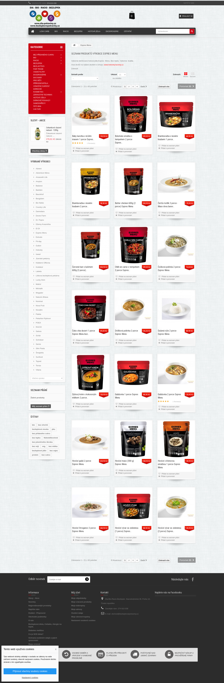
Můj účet (75, 592)
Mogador (39, 293)
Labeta (38, 271)
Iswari (38, 254)
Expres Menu (41, 233)
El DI (37, 228)
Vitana (38, 370)
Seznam (193, 74)
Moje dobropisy (78, 606)
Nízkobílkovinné (51, 438)
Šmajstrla (39, 353)
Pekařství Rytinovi (43, 318)
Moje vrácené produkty (81, 602)
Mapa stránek (34, 644)
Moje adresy (76, 609)
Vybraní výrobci (40, 161)
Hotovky (39, 250)
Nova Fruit (39, 306)
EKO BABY (37, 78)
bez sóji (35, 446)
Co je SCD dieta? (35, 634)
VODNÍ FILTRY (39, 72)
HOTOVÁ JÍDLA (39, 98)
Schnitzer (39, 340)
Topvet (38, 361)
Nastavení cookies (30, 677)
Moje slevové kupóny (80, 617)
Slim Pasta (40, 348)
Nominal (39, 301)
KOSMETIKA (38, 92)
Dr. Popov (39, 220)
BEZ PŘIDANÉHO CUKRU (43, 55)
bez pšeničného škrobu (42, 442)
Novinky (32, 602)
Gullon (38, 246)
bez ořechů (43, 425)
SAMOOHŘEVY (39, 103)
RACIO (36, 61)
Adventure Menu (42, 173)
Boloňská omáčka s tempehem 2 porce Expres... (123, 139)
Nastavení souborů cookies (83, 620)
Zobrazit (74, 69)
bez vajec (54, 451)
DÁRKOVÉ (37, 89)
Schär (38, 336)
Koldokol (39, 267)
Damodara (39, 211)
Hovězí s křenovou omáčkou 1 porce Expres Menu (169, 464)
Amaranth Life (41, 177)
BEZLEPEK (37, 63)
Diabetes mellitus (36, 630)
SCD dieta (37, 106)
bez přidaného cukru (41, 433)
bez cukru (46, 455)
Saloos (38, 331)
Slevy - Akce (33, 598)
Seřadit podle (77, 74)
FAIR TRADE (38, 69)
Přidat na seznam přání (84, 148)
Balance (39, 186)
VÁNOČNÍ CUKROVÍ (41, 86)
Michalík (39, 288)
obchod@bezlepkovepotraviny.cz (125, 614)
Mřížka (185, 74)
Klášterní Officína (42, 263)
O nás (31, 620)
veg (43, 446)
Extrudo (38, 237)
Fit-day (38, 241)
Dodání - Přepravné (36, 613)
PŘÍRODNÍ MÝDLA (40, 83)
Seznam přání (39, 390)
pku (53, 429)
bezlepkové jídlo (39, 451)
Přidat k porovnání (82, 151)
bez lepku (36, 438)
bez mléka (53, 446)
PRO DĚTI (37, 80)
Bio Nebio (39, 203)
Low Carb (37, 109)
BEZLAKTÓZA (38, 66)
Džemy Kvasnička (43, 224)
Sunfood (39, 357)
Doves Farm (40, 216)
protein (35, 455)
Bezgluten (39, 199)
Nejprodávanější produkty (39, 606)
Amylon (38, 181)
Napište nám (188, 3)
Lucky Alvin (40, 280)
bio (33, 425)
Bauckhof (39, 194)
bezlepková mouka (40, 429)
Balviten (38, 190)
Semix (38, 344)
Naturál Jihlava (41, 297)
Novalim (39, 310)
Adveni (38, 169)
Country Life (40, 207)
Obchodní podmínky (37, 617)
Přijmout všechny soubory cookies (30, 671)
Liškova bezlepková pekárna (47, 276)
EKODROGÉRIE (39, 75)
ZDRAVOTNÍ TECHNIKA (42, 95)
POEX (38, 323)
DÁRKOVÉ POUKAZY (41, 100)
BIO (34, 58)
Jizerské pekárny (42, 258)
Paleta (38, 314)
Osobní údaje (77, 613)
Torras (38, 365)
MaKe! (38, 284)
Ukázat (114, 74)
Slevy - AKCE (38, 120)
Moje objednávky (78, 598)
